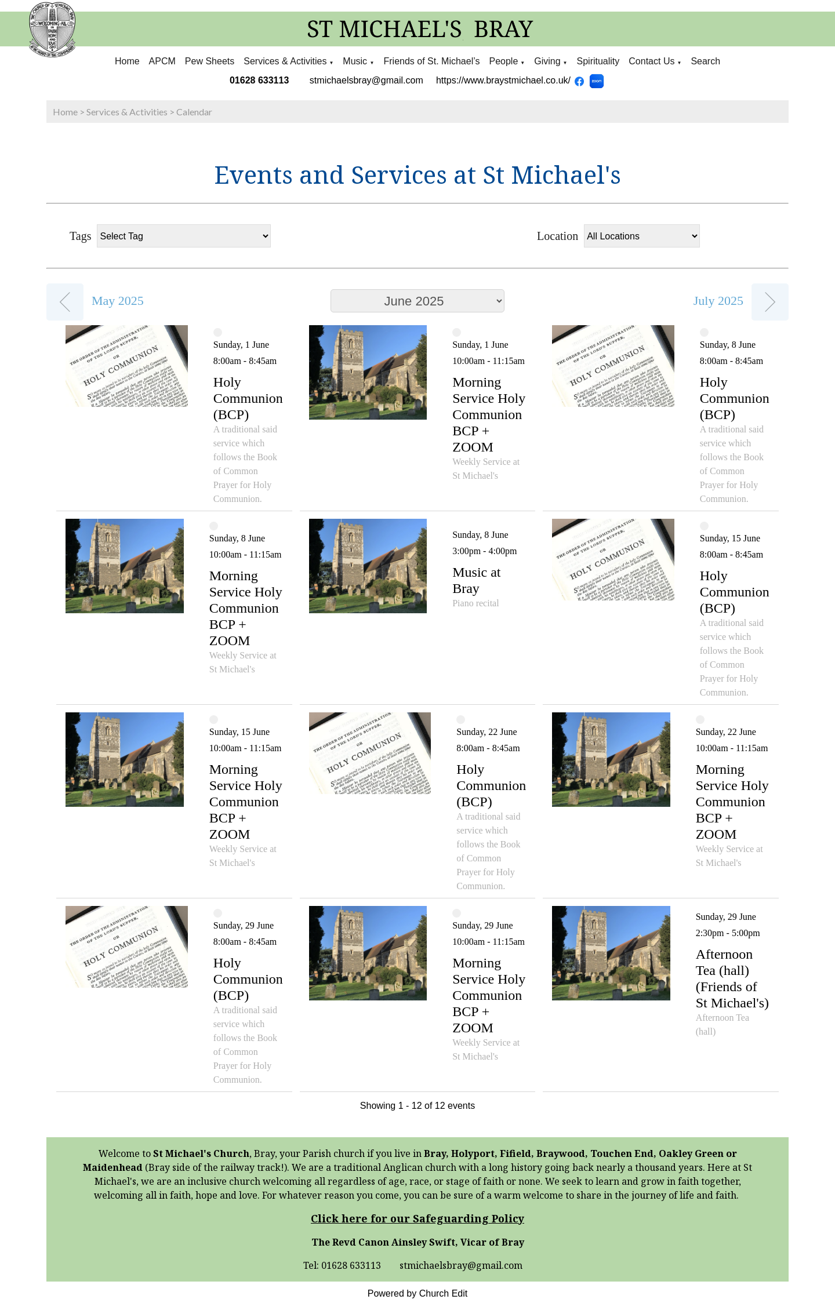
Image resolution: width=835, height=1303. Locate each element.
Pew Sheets (209, 61)
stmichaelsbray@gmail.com (366, 80)
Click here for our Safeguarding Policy (417, 1218)
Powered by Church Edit (418, 1293)
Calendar (194, 111)
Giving (547, 61)
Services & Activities (285, 61)
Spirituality (598, 61)
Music (356, 61)
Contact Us (651, 61)
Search (705, 61)
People (503, 61)
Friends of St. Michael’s (431, 61)
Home (127, 61)
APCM (162, 61)
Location (557, 236)
